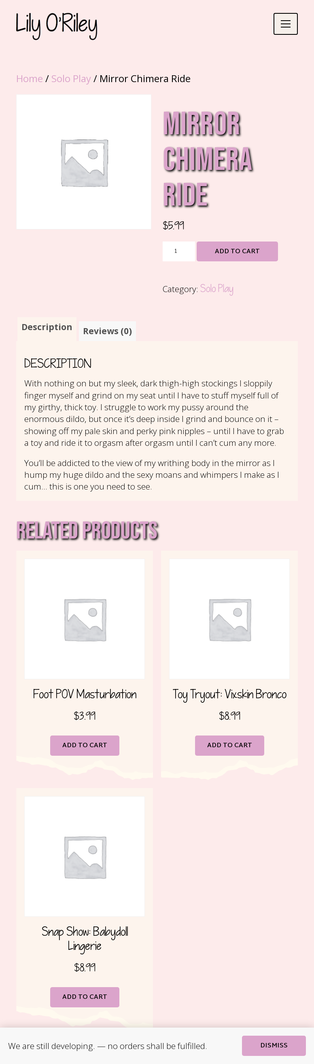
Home (29, 78)
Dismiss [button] (274, 1046)
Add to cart (237, 252)
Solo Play (71, 78)
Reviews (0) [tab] (107, 331)
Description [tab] (46, 327)
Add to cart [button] (84, 746)
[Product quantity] (179, 252)
